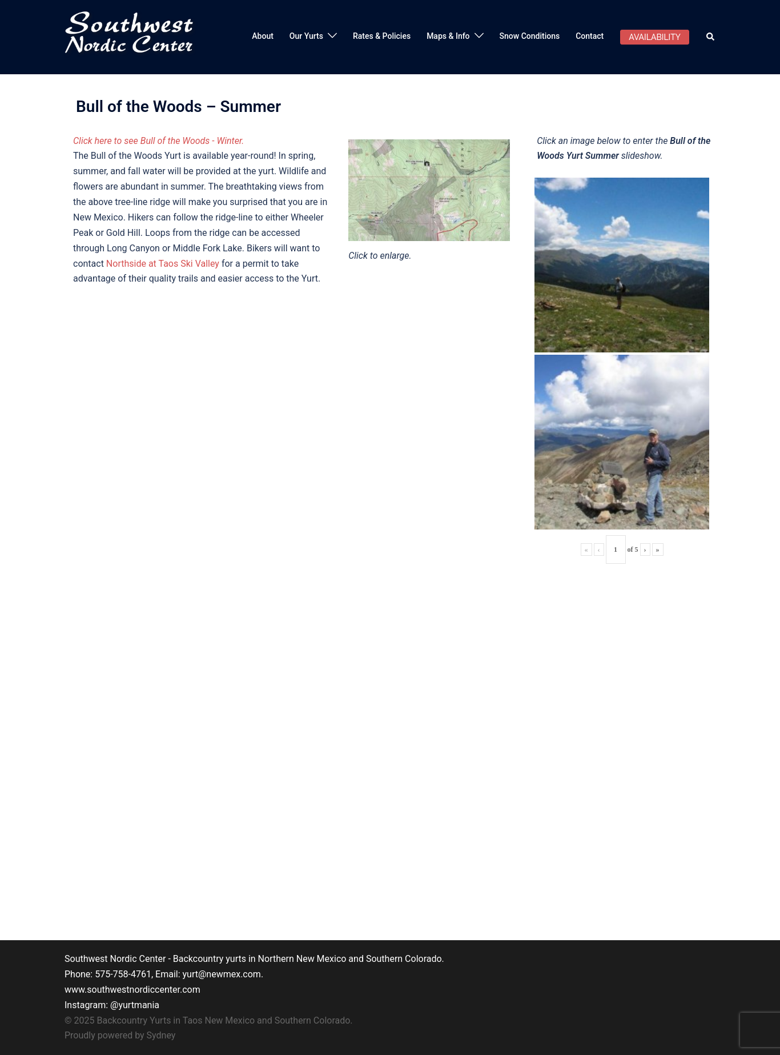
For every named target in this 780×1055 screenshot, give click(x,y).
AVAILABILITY (655, 37)
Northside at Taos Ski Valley (162, 263)
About (263, 36)
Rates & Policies (382, 36)
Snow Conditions (530, 36)
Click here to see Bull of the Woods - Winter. (158, 140)
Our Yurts (306, 36)
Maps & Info (448, 36)
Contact (590, 36)
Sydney (161, 1035)
